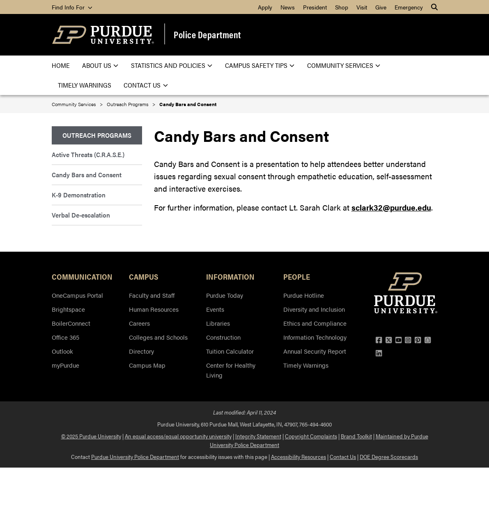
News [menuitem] (287, 7)
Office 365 (65, 337)
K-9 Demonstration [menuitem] (79, 194)
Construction (223, 337)
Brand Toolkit (356, 436)
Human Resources (154, 309)
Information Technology (315, 337)
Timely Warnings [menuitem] (84, 85)
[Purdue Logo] (103, 34)
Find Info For (72, 7)
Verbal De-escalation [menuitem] (81, 215)
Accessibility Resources (298, 456)
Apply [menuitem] (265, 7)
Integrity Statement (258, 436)
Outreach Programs (127, 104)
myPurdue (65, 365)
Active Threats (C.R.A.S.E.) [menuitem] (88, 154)
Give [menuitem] (380, 7)
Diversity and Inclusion (314, 309)
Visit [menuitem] (361, 7)
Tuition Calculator (230, 351)
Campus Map (147, 365)
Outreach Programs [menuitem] (96, 135)
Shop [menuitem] (341, 7)
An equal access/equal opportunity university (178, 436)
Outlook (62, 351)
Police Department (207, 34)
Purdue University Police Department (135, 456)
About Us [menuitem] (100, 65)
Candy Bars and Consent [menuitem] (87, 174)
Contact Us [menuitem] (146, 85)
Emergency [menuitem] (409, 7)
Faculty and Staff (151, 295)
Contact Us (343, 456)
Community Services (74, 104)
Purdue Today (224, 295)
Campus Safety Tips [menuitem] (260, 65)
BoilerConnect (71, 323)
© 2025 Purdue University (91, 436)
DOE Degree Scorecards (389, 456)
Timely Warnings (305, 365)
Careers (139, 323)
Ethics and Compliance (315, 323)
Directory (141, 351)
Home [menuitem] (61, 65)
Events (215, 309)
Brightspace (68, 309)
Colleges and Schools (158, 337)
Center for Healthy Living (230, 370)
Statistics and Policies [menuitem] (172, 65)
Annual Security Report (314, 351)
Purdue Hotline (303, 295)
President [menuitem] (315, 7)
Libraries (218, 323)
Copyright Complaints (311, 436)
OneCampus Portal (77, 295)
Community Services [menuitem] (344, 65)
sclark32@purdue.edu (391, 207)
